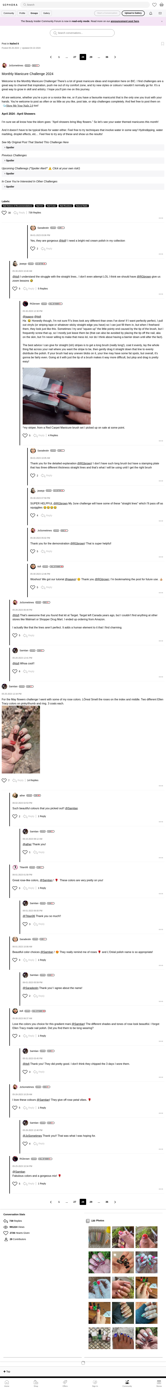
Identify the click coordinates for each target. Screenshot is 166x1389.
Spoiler (10, 147)
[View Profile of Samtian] (27, 650)
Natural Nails (81, 206)
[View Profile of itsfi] (42, 566)
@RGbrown (144, 276)
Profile (22, 13)
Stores (159, 1386)
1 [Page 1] (59, 57)
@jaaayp (28, 316)
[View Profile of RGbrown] (38, 303)
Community (127, 1386)
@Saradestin (30, 988)
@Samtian (71, 808)
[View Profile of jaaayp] (27, 263)
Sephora (10, 5)
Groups (34, 13)
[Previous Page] (51, 57)
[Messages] (160, 13)
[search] (85, 5)
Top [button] (8, 1371)
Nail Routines (66, 206)
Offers (65, 1386)
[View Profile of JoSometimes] (19, 65)
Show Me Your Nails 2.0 (19, 105)
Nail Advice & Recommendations (17, 206)
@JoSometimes (32, 1135)
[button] (4, 213)
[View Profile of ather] (26, 795)
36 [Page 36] (107, 57)
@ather (27, 844)
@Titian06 (29, 916)
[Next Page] (115, 57)
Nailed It (14, 43)
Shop (36, 1386)
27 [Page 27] (74, 57)
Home (6, 1386)
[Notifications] (151, 13)
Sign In (95, 1383)
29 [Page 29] (91, 57)
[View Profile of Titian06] (27, 867)
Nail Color (51, 206)
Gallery (46, 13)
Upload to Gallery (133, 13)
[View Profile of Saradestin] (46, 227)
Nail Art (39, 206)
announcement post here (125, 21)
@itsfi (62, 240)
